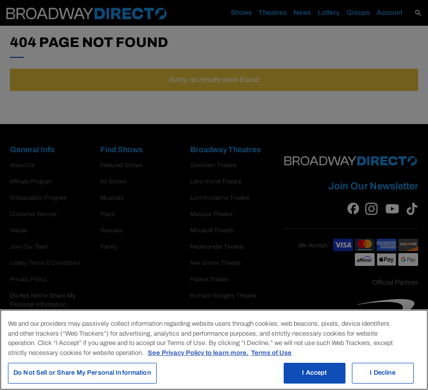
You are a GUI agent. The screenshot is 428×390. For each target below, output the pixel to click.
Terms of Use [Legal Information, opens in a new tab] (271, 352)
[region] (214, 349)
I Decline (382, 372)
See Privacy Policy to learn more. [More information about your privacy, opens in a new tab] (198, 352)
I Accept (314, 372)
